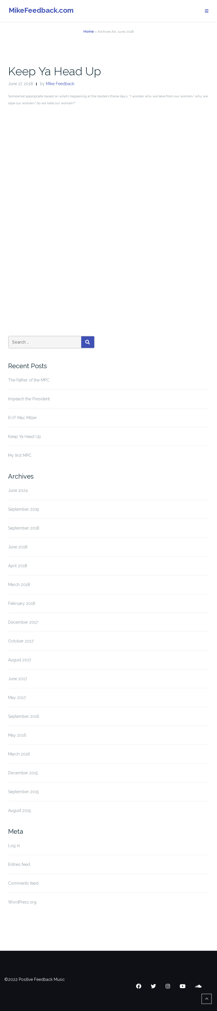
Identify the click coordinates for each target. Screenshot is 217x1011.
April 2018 (17, 565)
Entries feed (19, 864)
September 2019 (23, 509)
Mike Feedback (60, 83)
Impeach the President (29, 399)
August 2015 (19, 810)
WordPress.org (22, 902)
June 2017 (17, 678)
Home (89, 32)
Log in (14, 845)
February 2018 (21, 603)
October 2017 (21, 641)
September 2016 (23, 716)
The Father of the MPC (28, 380)
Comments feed (23, 883)
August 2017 (19, 660)
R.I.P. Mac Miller (22, 417)
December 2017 (23, 622)
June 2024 (18, 490)
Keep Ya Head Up (54, 71)
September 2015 (23, 791)
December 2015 (23, 773)
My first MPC (19, 455)
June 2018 (17, 547)
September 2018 (23, 528)
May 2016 (17, 735)
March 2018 (19, 584)
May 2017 (17, 697)
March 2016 (19, 754)
